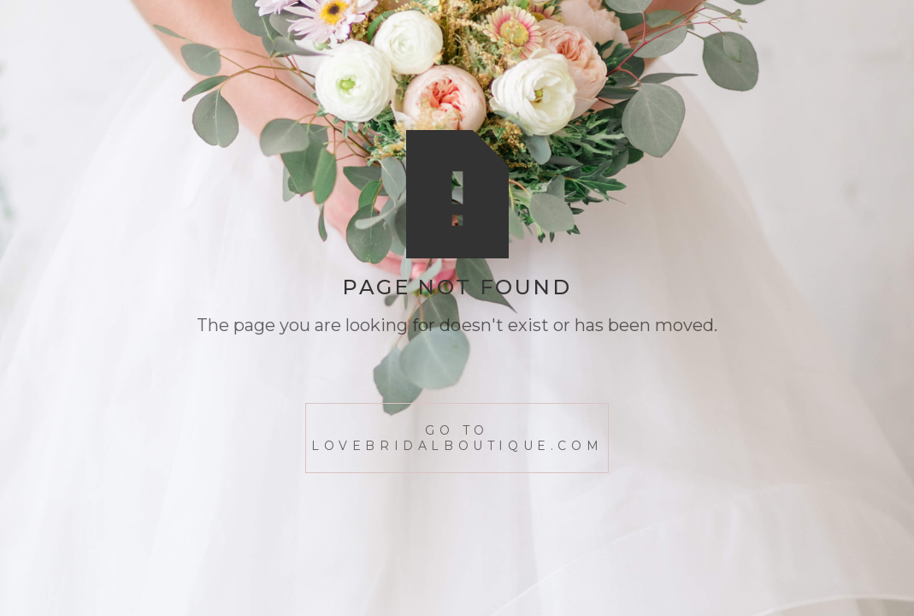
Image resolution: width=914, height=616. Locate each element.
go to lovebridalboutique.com (457, 438)
